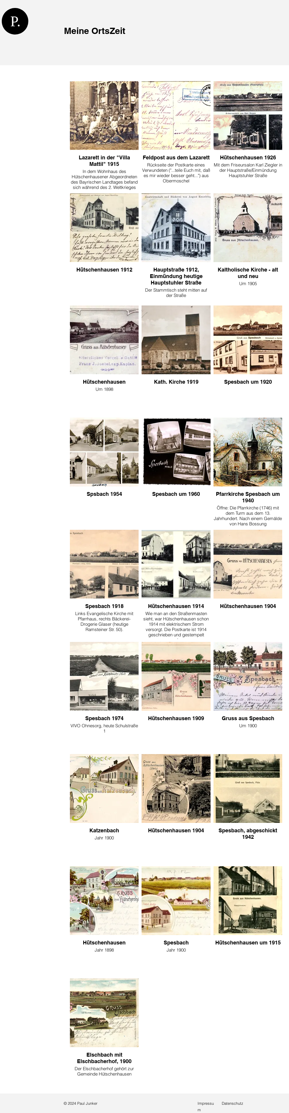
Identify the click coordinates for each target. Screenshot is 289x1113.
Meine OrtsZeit (94, 30)
